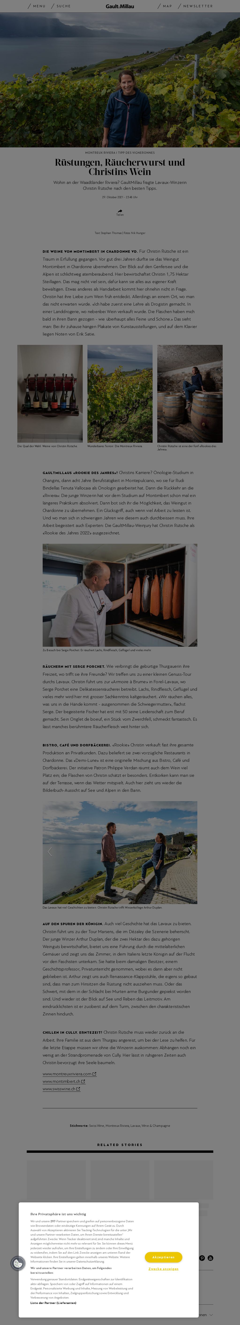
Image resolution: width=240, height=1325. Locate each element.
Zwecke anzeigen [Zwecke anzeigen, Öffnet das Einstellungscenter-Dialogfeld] (163, 1269)
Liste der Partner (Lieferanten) (53, 1303)
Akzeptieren (163, 1257)
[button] (18, 1263)
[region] (109, 1260)
